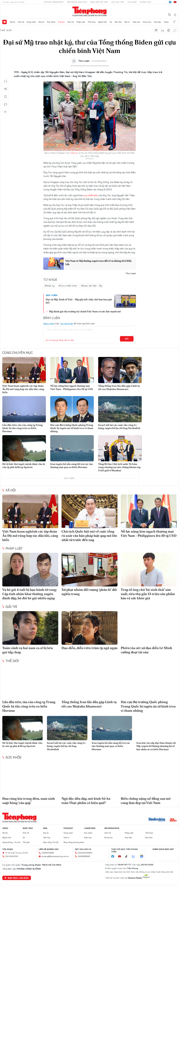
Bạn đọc (149, 837)
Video (166, 22)
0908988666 (84, 856)
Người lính (102, 22)
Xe (111, 22)
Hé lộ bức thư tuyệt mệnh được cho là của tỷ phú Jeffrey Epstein (23, 465)
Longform (89, 828)
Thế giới (61, 22)
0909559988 (48, 853)
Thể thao (92, 22)
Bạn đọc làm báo (16, 878)
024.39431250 (11, 856)
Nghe (5, 81)
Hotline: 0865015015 (53, 2)
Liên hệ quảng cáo (49, 849)
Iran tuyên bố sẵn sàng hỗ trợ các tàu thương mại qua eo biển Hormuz (71, 465)
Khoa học (147, 22)
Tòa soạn (132, 2)
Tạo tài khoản (66, 323)
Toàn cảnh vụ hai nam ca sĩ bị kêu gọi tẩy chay (27, 650)
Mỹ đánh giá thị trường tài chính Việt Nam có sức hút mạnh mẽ (85, 311)
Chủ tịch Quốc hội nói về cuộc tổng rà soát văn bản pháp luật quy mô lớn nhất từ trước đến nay (89, 535)
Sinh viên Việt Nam (99, 2)
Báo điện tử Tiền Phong (89, 11)
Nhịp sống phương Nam (74, 842)
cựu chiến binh (90, 195)
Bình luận (5, 104)
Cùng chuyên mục (17, 353)
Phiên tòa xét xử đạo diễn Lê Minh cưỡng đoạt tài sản (146, 650)
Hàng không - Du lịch (11, 842)
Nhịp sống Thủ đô (50, 842)
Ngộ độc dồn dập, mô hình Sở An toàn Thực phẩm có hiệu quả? (86, 800)
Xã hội (12, 22)
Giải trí (127, 22)
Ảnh (45, 828)
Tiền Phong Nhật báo (77, 2)
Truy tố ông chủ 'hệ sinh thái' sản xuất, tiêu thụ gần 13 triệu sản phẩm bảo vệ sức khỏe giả (148, 594)
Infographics (111, 828)
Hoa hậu (157, 22)
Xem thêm (174, 22)
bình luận (175, 30)
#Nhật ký (50, 285)
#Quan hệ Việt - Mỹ (91, 285)
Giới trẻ (70, 22)
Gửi (126, 339)
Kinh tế (21, 22)
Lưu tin (5, 96)
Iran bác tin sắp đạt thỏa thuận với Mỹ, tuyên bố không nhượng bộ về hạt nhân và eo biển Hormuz (156, 746)
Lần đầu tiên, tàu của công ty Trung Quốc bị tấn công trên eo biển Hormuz (22, 428)
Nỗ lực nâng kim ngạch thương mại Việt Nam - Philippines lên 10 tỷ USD (71, 387)
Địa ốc (41, 22)
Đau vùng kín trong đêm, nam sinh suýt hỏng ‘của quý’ (28, 800)
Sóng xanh (31, 22)
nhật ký (74, 152)
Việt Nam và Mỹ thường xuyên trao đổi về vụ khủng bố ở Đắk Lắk (98, 262)
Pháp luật (81, 22)
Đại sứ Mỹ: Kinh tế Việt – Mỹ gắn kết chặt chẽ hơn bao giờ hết (79, 301)
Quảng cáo (145, 2)
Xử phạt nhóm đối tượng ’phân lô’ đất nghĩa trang (89, 592)
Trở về (5, 112)
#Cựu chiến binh (68, 285)
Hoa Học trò (117, 2)
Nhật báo (28, 828)
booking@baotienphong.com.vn (55, 856)
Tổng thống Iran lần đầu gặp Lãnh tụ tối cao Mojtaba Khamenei (119, 387)
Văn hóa (118, 22)
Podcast (68, 828)
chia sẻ (156, 30)
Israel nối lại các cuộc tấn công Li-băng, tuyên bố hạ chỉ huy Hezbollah (119, 426)
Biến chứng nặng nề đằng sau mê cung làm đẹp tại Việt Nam (146, 800)
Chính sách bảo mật (163, 849)
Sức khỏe (51, 22)
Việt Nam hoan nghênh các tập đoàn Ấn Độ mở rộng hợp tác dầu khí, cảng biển (23, 389)
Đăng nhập (48, 323)
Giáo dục (136, 22)
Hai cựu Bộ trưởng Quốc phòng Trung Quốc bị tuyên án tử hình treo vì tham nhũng (71, 428)
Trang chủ (4, 22)
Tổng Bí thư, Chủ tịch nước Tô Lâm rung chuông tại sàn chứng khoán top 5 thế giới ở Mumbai (119, 467)
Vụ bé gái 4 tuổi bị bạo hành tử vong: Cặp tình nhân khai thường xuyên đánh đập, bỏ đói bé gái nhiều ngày (29, 594)
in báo (168, 30)
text (162, 30)
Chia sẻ (5, 89)
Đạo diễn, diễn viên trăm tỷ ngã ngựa (89, 648)
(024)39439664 (85, 853)
